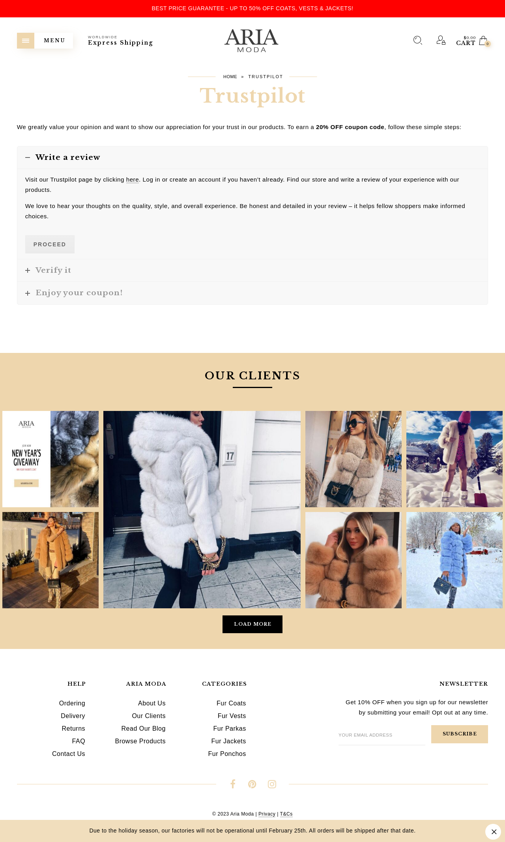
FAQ (79, 741)
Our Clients (149, 716)
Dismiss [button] (493, 832)
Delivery (73, 716)
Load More (252, 624)
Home (230, 76)
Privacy (266, 814)
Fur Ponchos (227, 753)
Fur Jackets (228, 741)
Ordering (72, 703)
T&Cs (286, 814)
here (132, 179)
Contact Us (68, 753)
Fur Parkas (229, 728)
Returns (74, 728)
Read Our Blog (144, 728)
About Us (152, 703)
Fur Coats (231, 703)
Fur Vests (232, 716)
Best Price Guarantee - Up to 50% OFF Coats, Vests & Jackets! (252, 8)
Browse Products (140, 741)
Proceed (50, 244)
